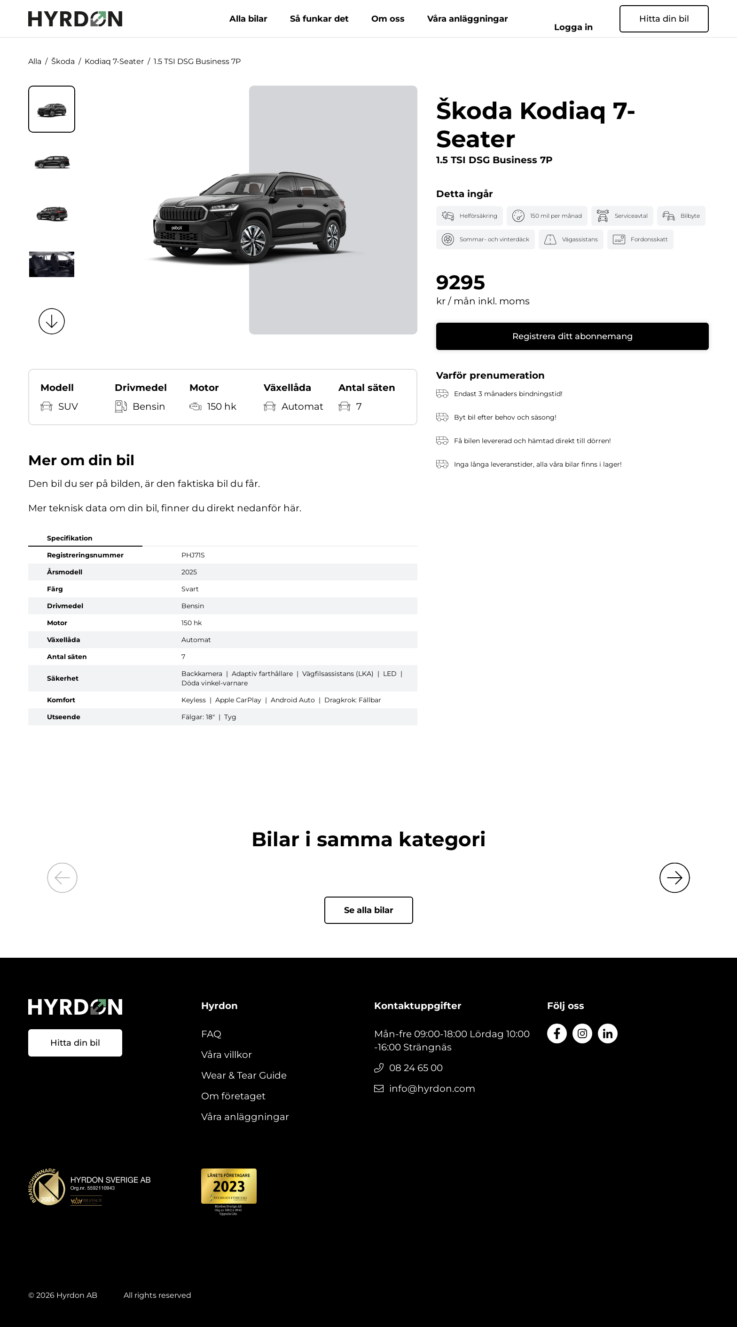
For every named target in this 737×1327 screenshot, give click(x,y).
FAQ (211, 1034)
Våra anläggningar (467, 19)
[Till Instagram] (582, 1033)
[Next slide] (52, 321)
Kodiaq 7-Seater (114, 61)
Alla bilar (248, 19)
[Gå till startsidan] (75, 19)
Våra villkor (226, 1054)
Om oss (388, 19)
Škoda (63, 61)
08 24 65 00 (416, 1067)
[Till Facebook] (557, 1033)
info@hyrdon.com (432, 1088)
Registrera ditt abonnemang (572, 336)
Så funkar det (319, 19)
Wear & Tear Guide (244, 1075)
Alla (34, 61)
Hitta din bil (664, 19)
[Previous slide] (62, 878)
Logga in (585, 19)
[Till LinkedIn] (608, 1033)
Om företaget (233, 1096)
